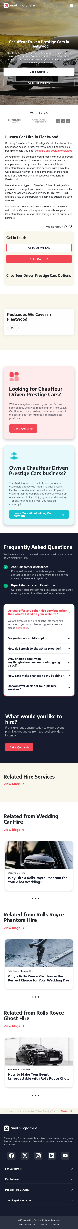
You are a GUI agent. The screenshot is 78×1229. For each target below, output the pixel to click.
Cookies (55, 1224)
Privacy (43, 1224)
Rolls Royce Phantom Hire (20, 971)
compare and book (46, 150)
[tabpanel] (39, 866)
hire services (64, 150)
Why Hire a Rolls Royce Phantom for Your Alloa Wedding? (37, 880)
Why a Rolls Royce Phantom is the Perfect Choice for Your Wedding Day (38, 978)
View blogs (14, 829)
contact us (22, 627)
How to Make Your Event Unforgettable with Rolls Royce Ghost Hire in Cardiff (39, 1076)
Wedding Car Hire (16, 873)
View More (14, 783)
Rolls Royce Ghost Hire (19, 1069)
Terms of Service (27, 1224)
